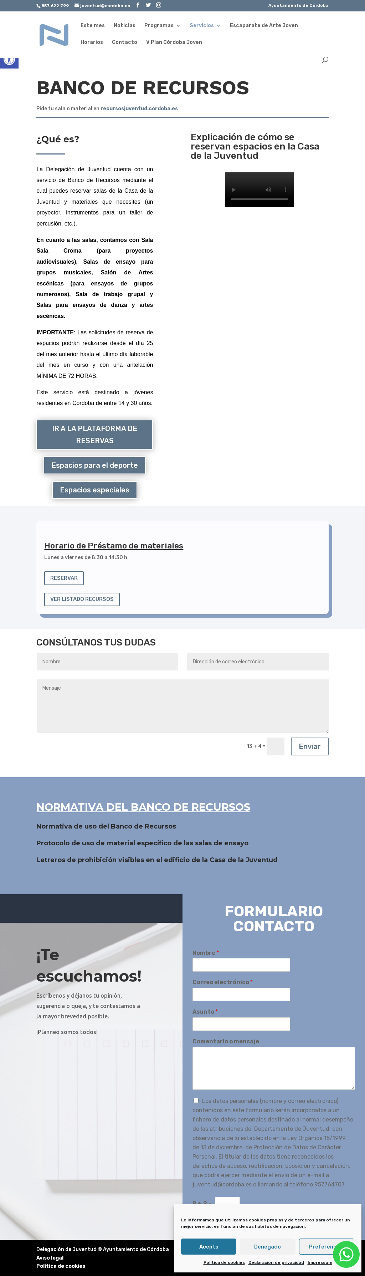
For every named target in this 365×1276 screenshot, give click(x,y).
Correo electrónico (222, 982)
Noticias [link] (124, 26)
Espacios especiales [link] (94, 490)
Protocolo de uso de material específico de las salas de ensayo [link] (142, 843)
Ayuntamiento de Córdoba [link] (298, 5)
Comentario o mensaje (225, 1041)
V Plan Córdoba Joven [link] (174, 42)
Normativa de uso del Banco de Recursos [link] (106, 826)
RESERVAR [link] (64, 578)
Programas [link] (159, 26)
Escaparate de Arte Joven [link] (264, 26)
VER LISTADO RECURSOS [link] (82, 599)
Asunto (205, 1011)
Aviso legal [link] (49, 1258)
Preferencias (326, 1247)
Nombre (205, 953)
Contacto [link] (124, 42)
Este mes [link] (93, 26)
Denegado (267, 1247)
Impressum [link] (320, 1262)
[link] (9, 59)
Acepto (209, 1247)
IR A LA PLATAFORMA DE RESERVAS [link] (94, 434)
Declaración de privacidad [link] (276, 1262)
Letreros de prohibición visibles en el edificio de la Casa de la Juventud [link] (157, 860)
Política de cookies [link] (224, 1262)
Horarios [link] (92, 42)
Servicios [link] (202, 26)
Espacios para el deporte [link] (94, 465)
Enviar (310, 746)
